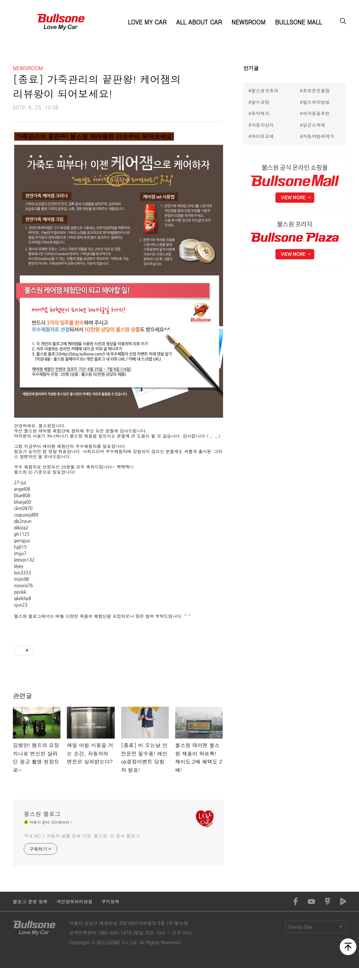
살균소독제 (314, 125)
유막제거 (260, 113)
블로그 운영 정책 (30, 901)
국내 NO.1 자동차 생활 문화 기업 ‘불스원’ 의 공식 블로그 (81, 836)
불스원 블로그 (42, 814)
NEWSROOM (248, 22)
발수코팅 (260, 102)
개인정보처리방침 (74, 901)
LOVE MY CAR (147, 22)
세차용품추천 (316, 113)
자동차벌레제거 (318, 136)
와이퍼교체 (262, 136)
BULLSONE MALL (298, 22)
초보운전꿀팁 (316, 90)
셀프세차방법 (316, 102)
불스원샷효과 (264, 90)
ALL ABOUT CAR (199, 22)
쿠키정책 (110, 901)
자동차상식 (262, 125)
